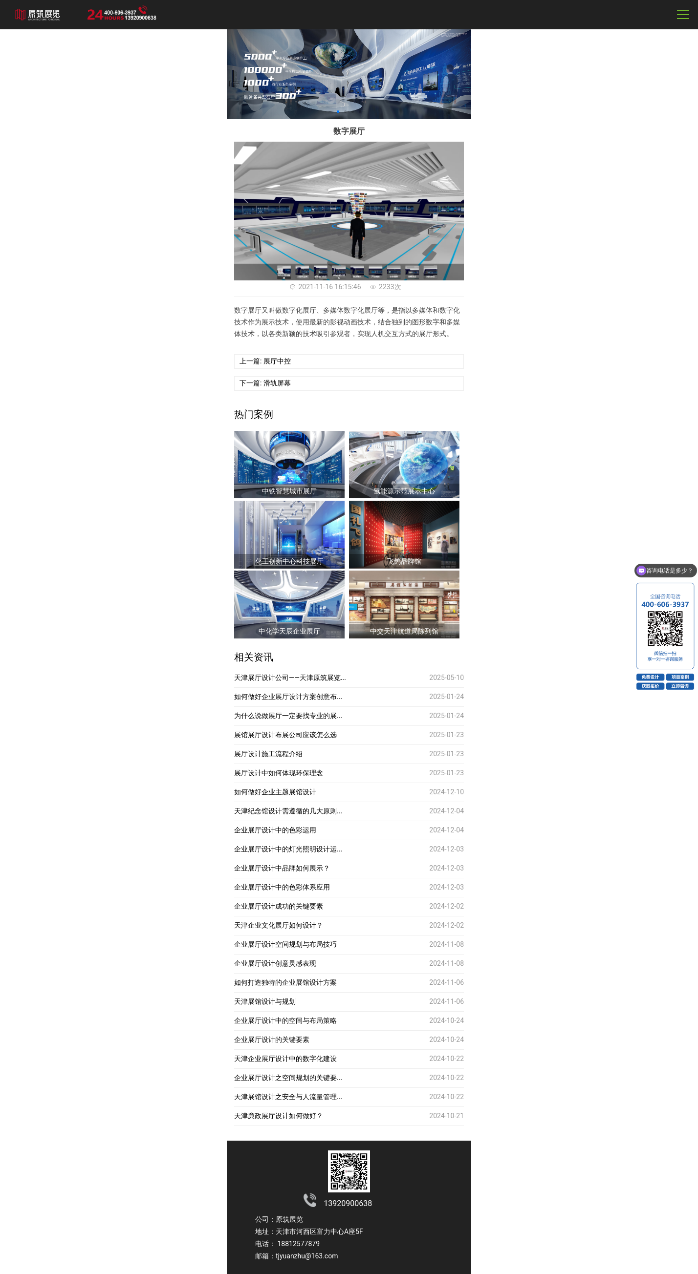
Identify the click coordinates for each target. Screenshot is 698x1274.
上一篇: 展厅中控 (265, 361)
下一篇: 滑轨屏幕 (265, 383)
